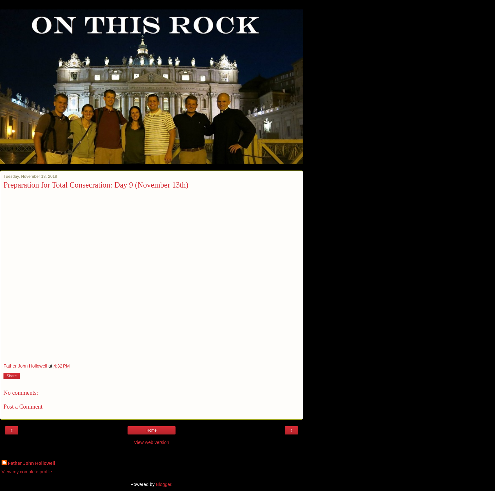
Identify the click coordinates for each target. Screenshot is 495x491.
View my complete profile (27, 471)
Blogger (163, 484)
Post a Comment (23, 406)
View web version (151, 442)
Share (12, 376)
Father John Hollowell (31, 463)
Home (151, 430)
